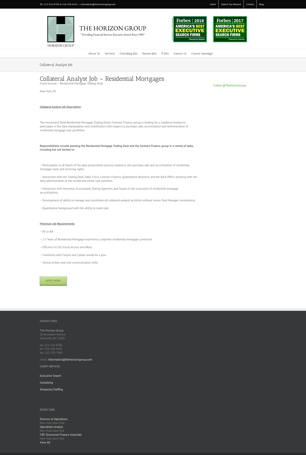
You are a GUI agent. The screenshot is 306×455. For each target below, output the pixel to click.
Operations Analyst (51, 427)
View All (45, 442)
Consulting (46, 382)
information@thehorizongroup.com (98, 4)
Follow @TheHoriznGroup (229, 85)
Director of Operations (54, 419)
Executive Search (50, 376)
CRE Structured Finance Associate (61, 434)
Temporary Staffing (51, 389)
